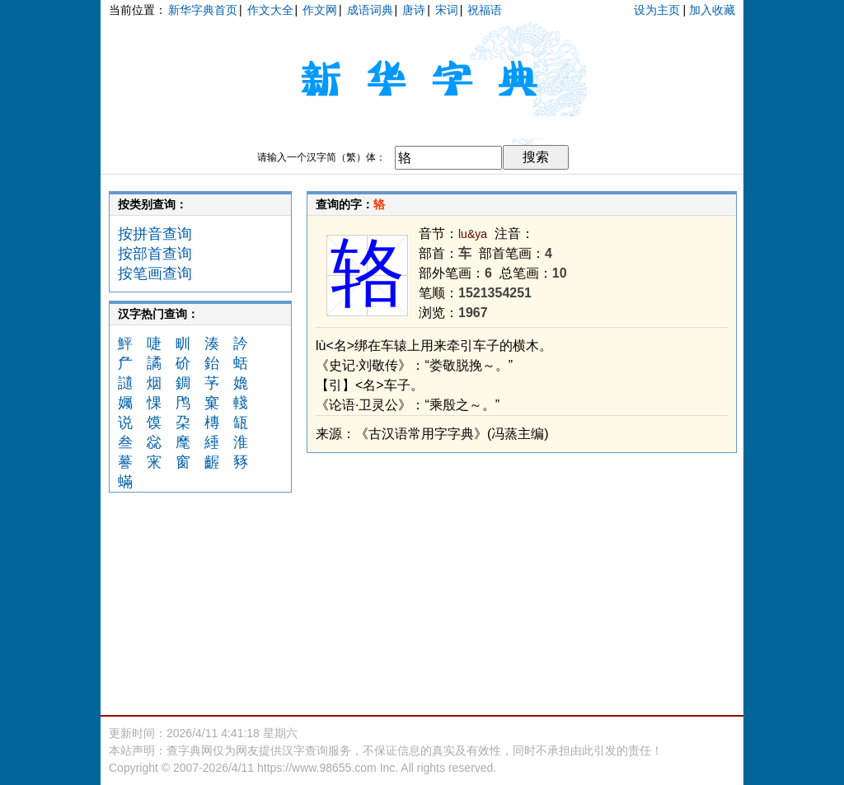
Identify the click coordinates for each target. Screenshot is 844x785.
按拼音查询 (155, 234)
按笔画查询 (155, 273)
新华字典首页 (202, 9)
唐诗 (413, 9)
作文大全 (270, 9)
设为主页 (657, 9)
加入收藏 (712, 9)
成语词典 (370, 9)
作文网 (319, 9)
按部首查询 (155, 253)
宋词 (446, 9)
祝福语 (484, 9)
